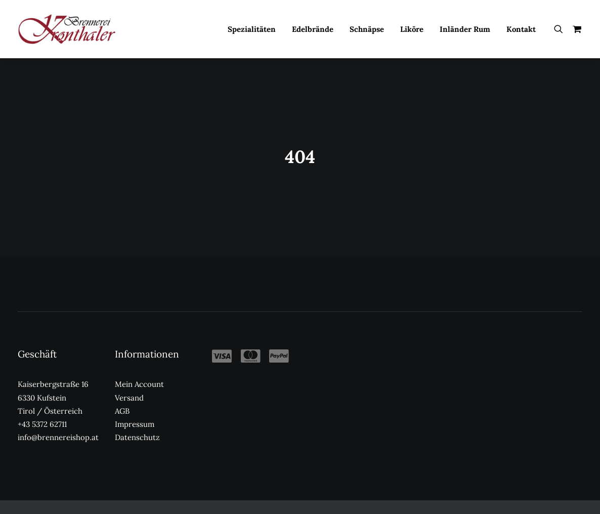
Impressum (134, 414)
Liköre (411, 29)
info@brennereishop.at (58, 428)
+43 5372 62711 (42, 414)
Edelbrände (312, 29)
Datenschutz (137, 428)
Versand (129, 388)
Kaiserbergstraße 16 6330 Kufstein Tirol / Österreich (53, 388)
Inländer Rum (465, 29)
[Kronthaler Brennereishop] (66, 29)
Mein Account (139, 375)
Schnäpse (367, 29)
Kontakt (521, 29)
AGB (122, 401)
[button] (561, 29)
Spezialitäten (252, 29)
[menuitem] (252, 29)
